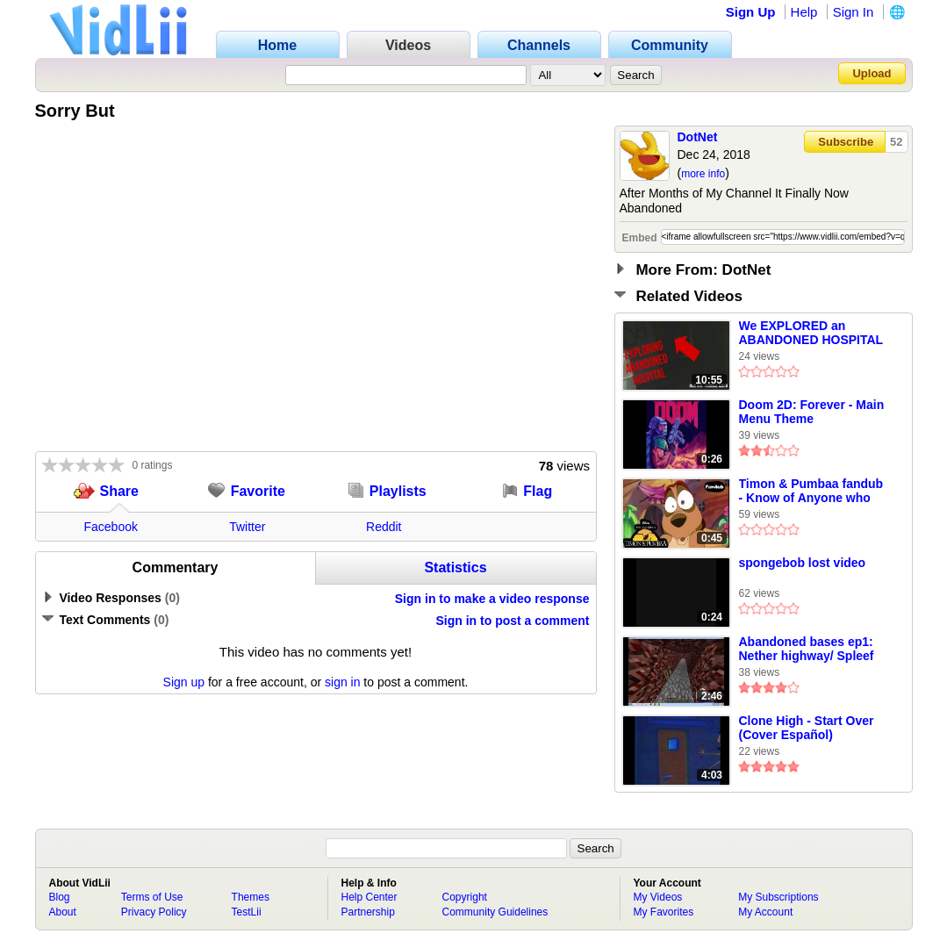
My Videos (658, 897)
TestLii (247, 912)
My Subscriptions (778, 897)
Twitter (247, 527)
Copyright (464, 897)
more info (703, 174)
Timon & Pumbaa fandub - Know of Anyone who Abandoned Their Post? (811, 491)
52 (896, 141)
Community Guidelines (495, 912)
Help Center (369, 897)
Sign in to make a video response (492, 599)
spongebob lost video (802, 563)
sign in (342, 682)
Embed (639, 238)
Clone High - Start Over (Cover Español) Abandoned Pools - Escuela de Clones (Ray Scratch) (808, 728)
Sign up (183, 682)
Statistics (455, 567)
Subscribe (845, 141)
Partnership (368, 912)
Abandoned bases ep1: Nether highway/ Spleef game (806, 649)
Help (804, 11)
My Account (765, 912)
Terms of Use (152, 897)
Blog (59, 897)
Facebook (111, 527)
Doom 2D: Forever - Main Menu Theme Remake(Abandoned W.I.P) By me (812, 412)
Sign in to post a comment (512, 621)
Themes (250, 897)
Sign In (853, 11)
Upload (871, 73)
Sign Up (751, 11)
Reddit (383, 527)
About (62, 912)
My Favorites (664, 912)
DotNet (698, 137)
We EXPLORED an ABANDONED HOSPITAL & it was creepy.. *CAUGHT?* (811, 333)
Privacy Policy (154, 912)
